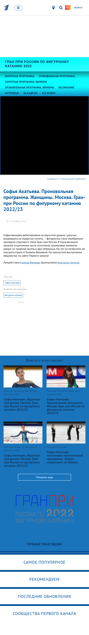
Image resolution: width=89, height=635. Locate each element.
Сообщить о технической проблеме (66, 178)
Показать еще (44, 477)
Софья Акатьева (11, 282)
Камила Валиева (30, 262)
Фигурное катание (13, 295)
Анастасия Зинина (68, 262)
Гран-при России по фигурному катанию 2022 (37, 64)
